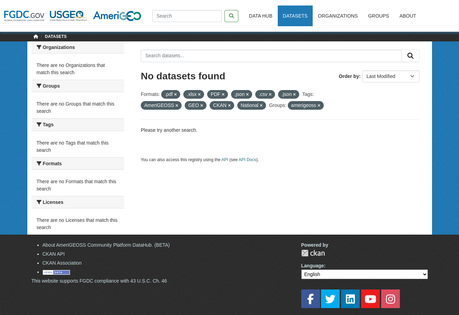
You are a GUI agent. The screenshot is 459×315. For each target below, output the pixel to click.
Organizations (338, 16)
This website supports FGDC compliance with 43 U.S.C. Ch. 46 (99, 281)
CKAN (313, 253)
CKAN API (54, 254)
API (224, 159)
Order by (349, 76)
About (408, 16)
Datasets (295, 16)
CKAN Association (62, 263)
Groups (378, 16)
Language (312, 265)
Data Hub (261, 16)
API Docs (247, 159)
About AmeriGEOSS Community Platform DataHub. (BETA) (106, 245)
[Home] (36, 36)
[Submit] (411, 56)
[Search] (187, 16)
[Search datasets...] (271, 56)
